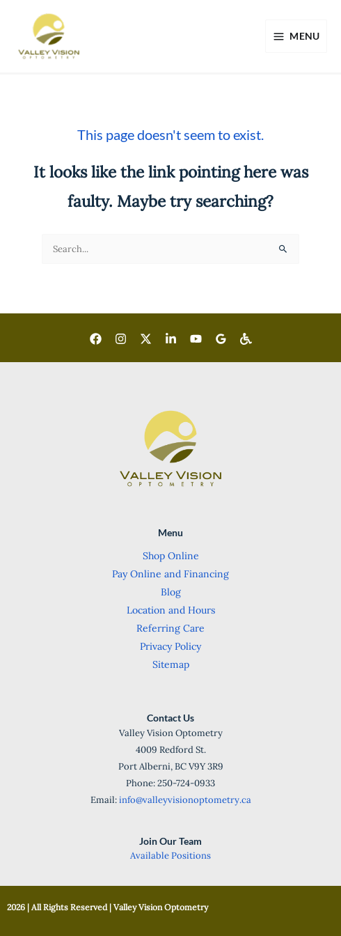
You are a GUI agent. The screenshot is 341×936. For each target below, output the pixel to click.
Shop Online (171, 555)
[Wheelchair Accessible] (246, 339)
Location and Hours (171, 610)
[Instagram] (121, 339)
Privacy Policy (170, 646)
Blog (171, 592)
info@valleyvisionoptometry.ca (185, 800)
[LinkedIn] (171, 339)
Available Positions (170, 855)
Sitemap (170, 664)
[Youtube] (196, 339)
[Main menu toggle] (296, 36)
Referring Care (170, 628)
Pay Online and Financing (170, 574)
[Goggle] (221, 339)
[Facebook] (96, 339)
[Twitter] (146, 339)
